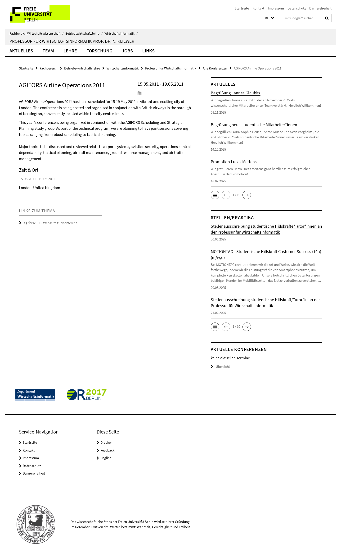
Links (148, 51)
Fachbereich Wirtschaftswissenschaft (36, 33)
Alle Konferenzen (215, 68)
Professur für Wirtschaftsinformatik (170, 68)
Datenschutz (296, 8)
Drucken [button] (106, 442)
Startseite (242, 8)
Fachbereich (49, 68)
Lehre (70, 51)
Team (48, 51)
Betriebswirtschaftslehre (84, 33)
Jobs (127, 51)
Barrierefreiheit (320, 8)
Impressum (276, 8)
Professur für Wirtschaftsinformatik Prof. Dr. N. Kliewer (71, 41)
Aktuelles (21, 51)
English (105, 458)
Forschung (99, 51)
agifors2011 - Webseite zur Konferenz (50, 223)
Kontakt (258, 8)
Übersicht (220, 366)
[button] (269, 18)
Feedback (107, 450)
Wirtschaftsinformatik (121, 33)
